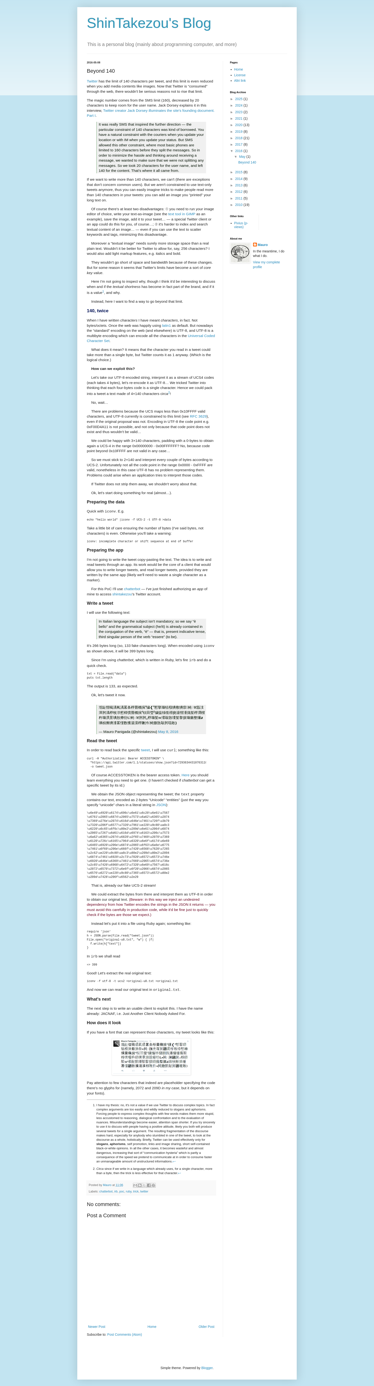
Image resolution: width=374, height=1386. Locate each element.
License (240, 75)
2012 (239, 192)
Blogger (207, 1364)
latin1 (166, 325)
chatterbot (132, 588)
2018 (239, 138)
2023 (239, 112)
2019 (239, 131)
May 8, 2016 (168, 730)
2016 (239, 151)
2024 (239, 105)
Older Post (206, 1323)
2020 (239, 125)
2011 (239, 198)
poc (121, 1188)
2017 (239, 144)
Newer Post (96, 1323)
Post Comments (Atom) (124, 1331)
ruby (128, 1188)
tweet (145, 749)
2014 (239, 179)
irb (116, 1188)
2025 (239, 99)
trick (136, 1188)
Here (185, 773)
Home (151, 1323)
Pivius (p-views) (241, 225)
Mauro (263, 245)
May (242, 157)
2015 (239, 172)
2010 (239, 205)
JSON (161, 802)
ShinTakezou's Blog (149, 23)
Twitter (92, 81)
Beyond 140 (247, 162)
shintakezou (122, 594)
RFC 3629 (198, 416)
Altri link (240, 80)
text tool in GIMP (181, 214)
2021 (239, 118)
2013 (239, 185)
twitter (144, 1188)
